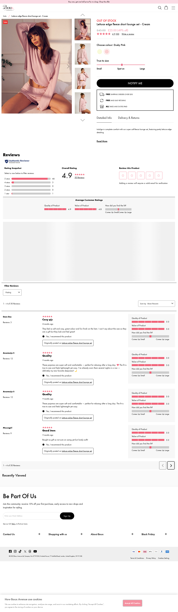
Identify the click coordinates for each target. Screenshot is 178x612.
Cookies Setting (163, 558)
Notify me (135, 83)
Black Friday (148, 534)
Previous (5, 66)
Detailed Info (104, 118)
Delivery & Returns (128, 118)
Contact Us (9, 534)
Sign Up (67, 516)
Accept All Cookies (132, 603)
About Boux (97, 534)
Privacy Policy (151, 558)
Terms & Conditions (137, 558)
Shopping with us (57, 534)
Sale (5, 16)
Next (68, 66)
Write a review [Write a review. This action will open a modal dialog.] (128, 34)
